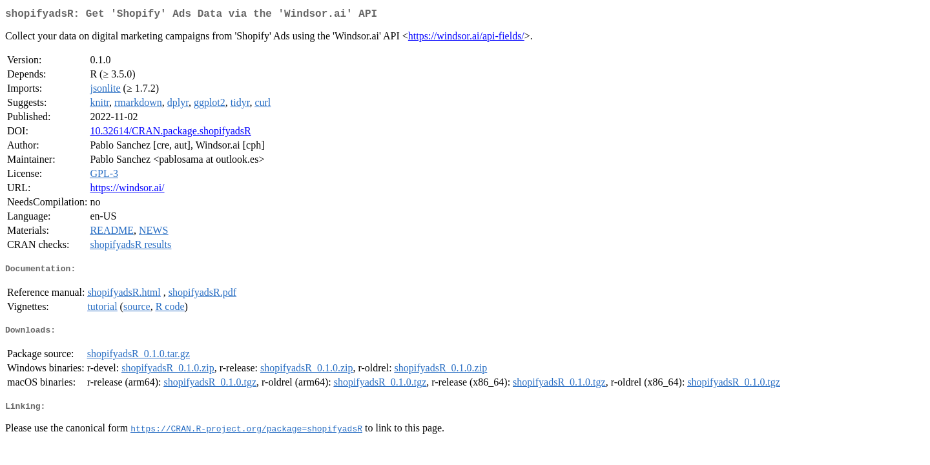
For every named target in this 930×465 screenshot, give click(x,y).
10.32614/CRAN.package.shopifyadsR (170, 133)
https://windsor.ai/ (127, 190)
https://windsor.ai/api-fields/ (466, 38)
